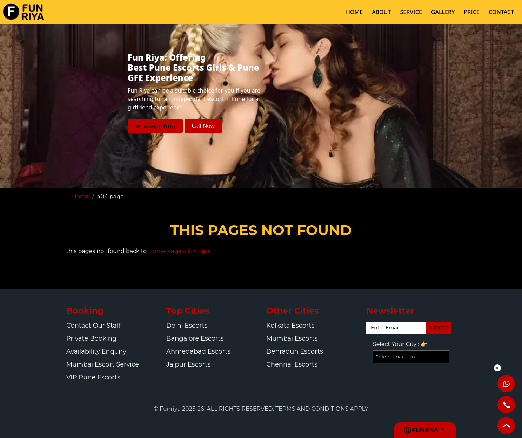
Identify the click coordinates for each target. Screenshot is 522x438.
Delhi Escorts (187, 325)
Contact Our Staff (93, 325)
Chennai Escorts (291, 364)
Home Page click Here (179, 251)
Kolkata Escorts (290, 325)
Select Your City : (400, 344)
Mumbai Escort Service (102, 364)
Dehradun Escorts (294, 351)
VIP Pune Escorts (93, 377)
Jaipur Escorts (188, 364)
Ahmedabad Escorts (198, 351)
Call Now (203, 126)
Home (80, 196)
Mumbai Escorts (291, 338)
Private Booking (91, 338)
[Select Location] (411, 356)
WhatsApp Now (155, 126)
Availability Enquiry (96, 351)
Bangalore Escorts (195, 338)
